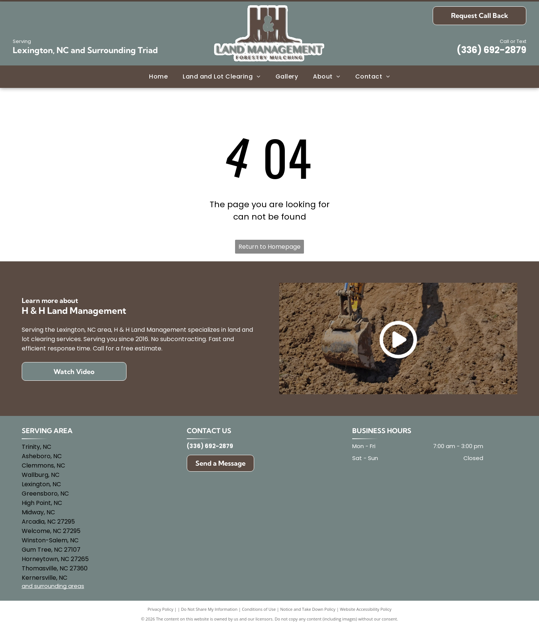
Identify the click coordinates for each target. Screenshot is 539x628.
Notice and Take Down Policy (308, 609)
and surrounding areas (53, 586)
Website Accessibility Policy (366, 609)
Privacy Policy (160, 609)
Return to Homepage (269, 246)
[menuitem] (158, 76)
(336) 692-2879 (491, 50)
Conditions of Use (259, 609)
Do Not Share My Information (209, 609)
